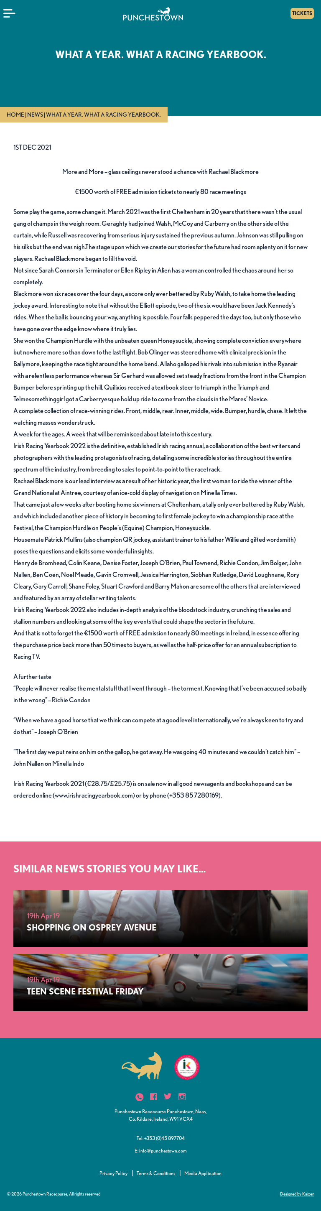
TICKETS (302, 13)
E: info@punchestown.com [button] (161, 1150)
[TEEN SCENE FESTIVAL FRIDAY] (160, 982)
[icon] (139, 1097)
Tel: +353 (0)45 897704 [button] (161, 1138)
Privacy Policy (113, 1173)
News (35, 114)
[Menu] (9, 13)
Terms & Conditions (156, 1173)
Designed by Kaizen (297, 1194)
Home (15, 114)
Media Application (203, 1173)
